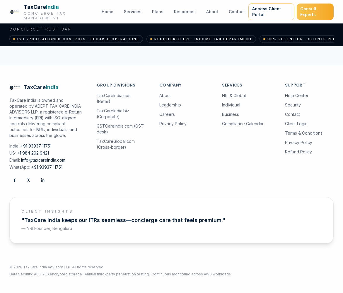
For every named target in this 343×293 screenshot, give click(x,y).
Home (107, 11)
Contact (237, 11)
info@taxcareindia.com (43, 159)
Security (293, 104)
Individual (231, 104)
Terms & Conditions (303, 133)
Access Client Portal (266, 11)
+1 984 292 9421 (33, 152)
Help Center (296, 95)
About (212, 11)
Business (230, 114)
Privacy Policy (173, 123)
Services (132, 11)
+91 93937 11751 (36, 145)
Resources (185, 11)
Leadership (170, 104)
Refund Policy (298, 151)
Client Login (296, 123)
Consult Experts (308, 11)
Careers (167, 114)
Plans (157, 11)
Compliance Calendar (243, 123)
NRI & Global (234, 95)
